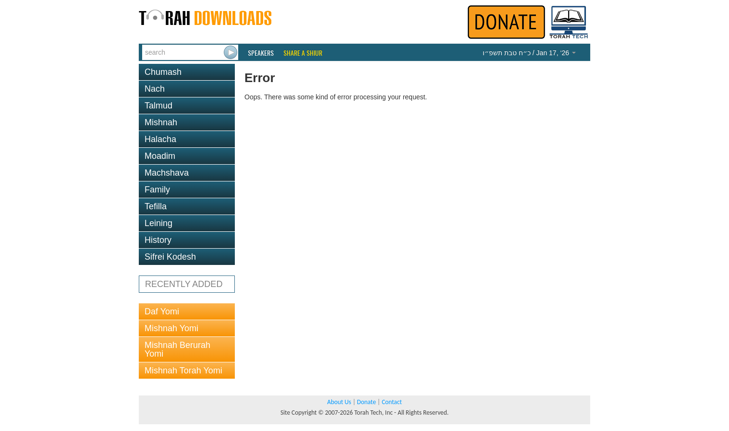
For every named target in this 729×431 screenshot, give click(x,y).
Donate (366, 402)
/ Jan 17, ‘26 (529, 53)
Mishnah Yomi (171, 328)
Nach (155, 89)
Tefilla (156, 206)
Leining (158, 223)
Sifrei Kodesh (170, 257)
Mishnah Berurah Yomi (177, 349)
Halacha (160, 139)
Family (157, 189)
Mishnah (161, 122)
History (158, 240)
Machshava (167, 173)
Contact (392, 402)
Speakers (261, 53)
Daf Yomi (162, 311)
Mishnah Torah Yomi (183, 370)
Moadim (160, 156)
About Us (339, 402)
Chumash (163, 72)
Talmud (158, 105)
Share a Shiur (302, 53)
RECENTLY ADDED (183, 284)
